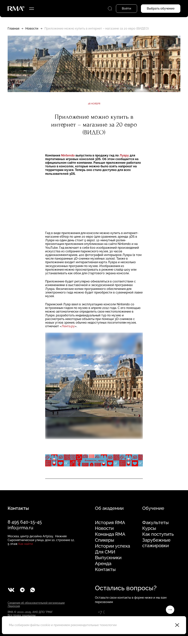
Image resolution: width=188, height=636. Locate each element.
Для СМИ (105, 552)
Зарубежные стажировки (156, 542)
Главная (13, 28)
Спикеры (104, 540)
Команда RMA (110, 534)
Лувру (124, 155)
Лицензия (14, 606)
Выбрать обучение (160, 8)
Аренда (103, 563)
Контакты (105, 569)
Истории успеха (112, 546)
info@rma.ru (20, 527)
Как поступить (158, 534)
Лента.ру (68, 326)
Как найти (25, 544)
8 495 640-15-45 (25, 522)
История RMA (110, 522)
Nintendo (68, 155)
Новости (31, 28)
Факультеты (155, 522)
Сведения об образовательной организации (36, 602)
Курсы (149, 528)
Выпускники (108, 557)
